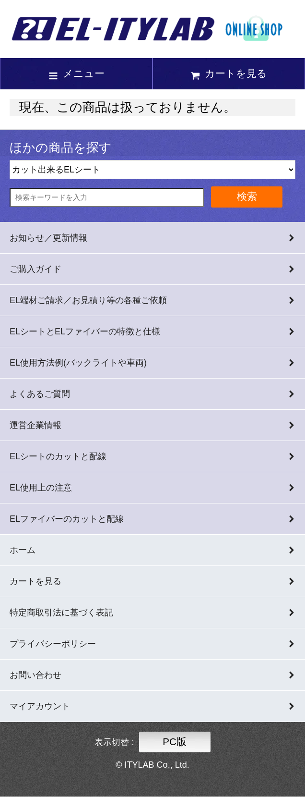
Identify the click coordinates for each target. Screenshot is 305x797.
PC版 (175, 741)
